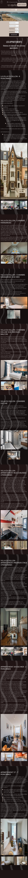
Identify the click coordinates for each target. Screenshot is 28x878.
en (1, 3)
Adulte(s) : (12, 28)
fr (1, 1)
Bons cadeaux (22, 5)
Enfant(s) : (12, 31)
